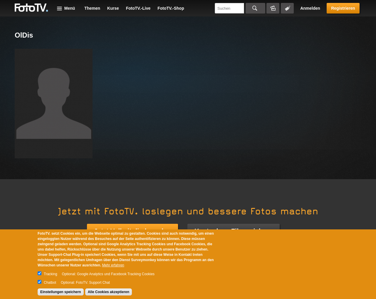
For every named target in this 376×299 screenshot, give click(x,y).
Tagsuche (287, 8)
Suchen (255, 8)
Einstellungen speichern (60, 292)
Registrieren (343, 8)
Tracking (50, 274)
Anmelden (310, 8)
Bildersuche (272, 8)
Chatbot (50, 282)
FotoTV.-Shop (170, 8)
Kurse (113, 8)
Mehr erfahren (113, 265)
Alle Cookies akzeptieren (108, 292)
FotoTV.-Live (138, 8)
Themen (92, 8)
